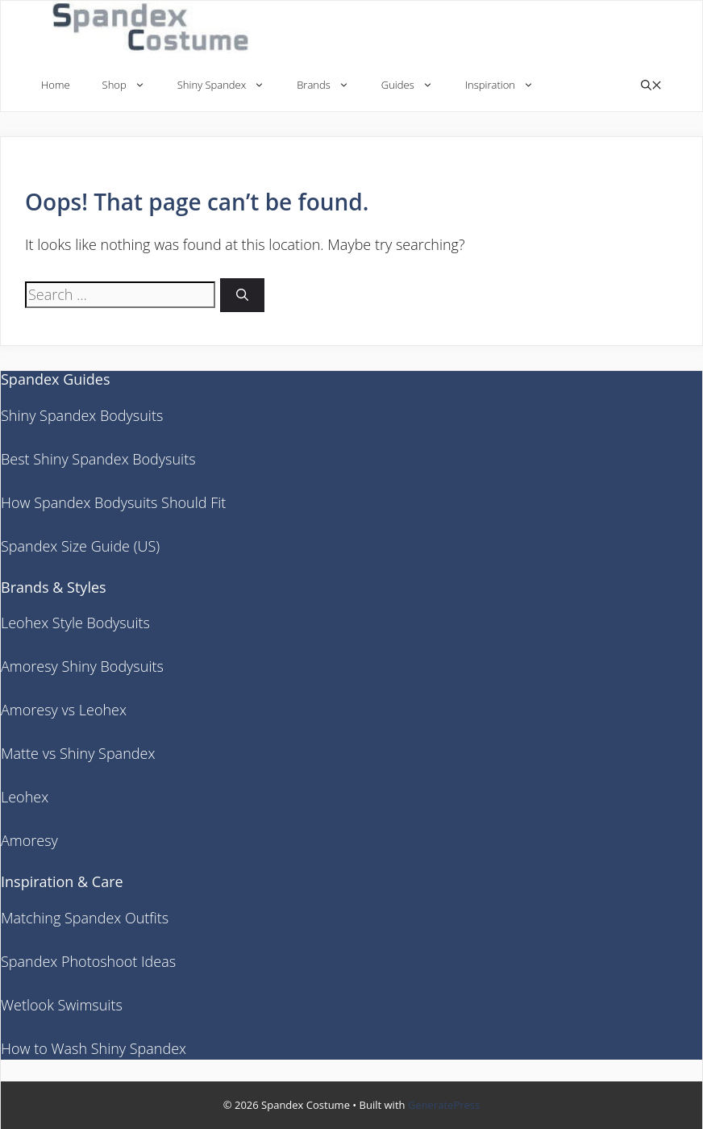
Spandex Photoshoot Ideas (88, 961)
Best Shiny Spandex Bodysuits (98, 459)
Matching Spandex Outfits (84, 917)
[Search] (242, 295)
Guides (415, 85)
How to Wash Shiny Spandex (93, 1048)
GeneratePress (444, 1105)
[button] (651, 85)
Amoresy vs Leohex (64, 709)
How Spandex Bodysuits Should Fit (113, 502)
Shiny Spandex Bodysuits (82, 415)
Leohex (24, 796)
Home (55, 84)
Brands (331, 85)
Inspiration (507, 85)
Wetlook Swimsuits (62, 1004)
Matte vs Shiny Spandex (78, 753)
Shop (131, 85)
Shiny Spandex (229, 85)
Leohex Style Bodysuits (75, 622)
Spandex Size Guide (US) (80, 546)
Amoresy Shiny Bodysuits (82, 666)
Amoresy (29, 840)
